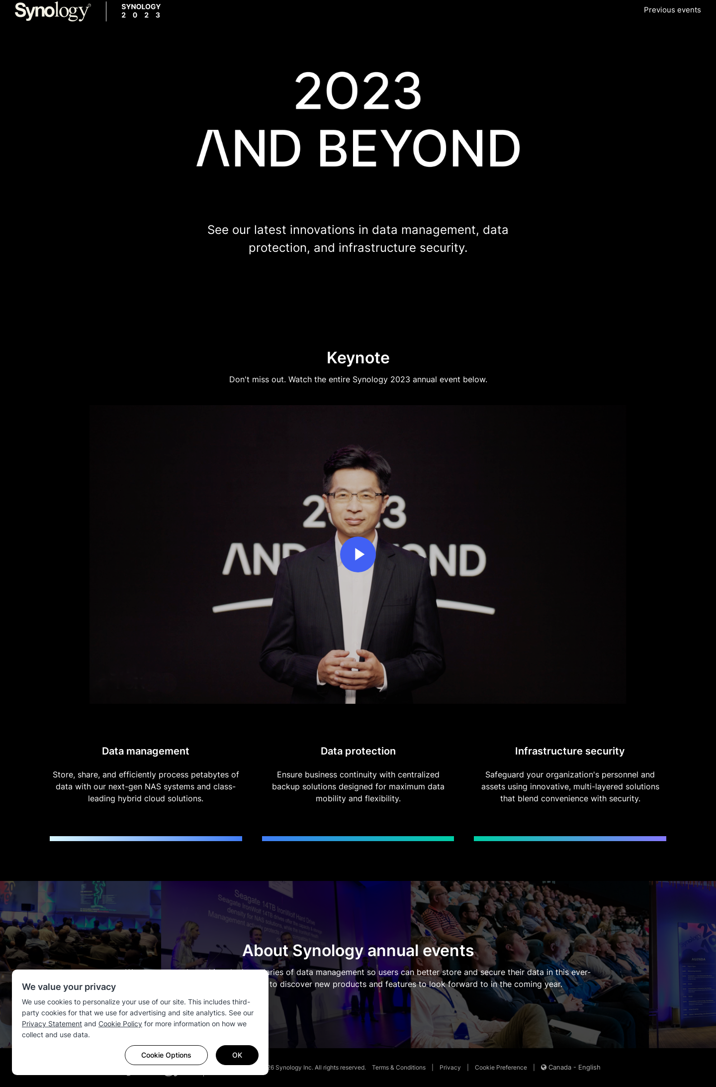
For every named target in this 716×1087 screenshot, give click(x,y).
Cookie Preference (501, 1067)
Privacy (450, 1067)
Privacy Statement (52, 1023)
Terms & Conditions (399, 1067)
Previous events (672, 9)
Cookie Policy (120, 1023)
